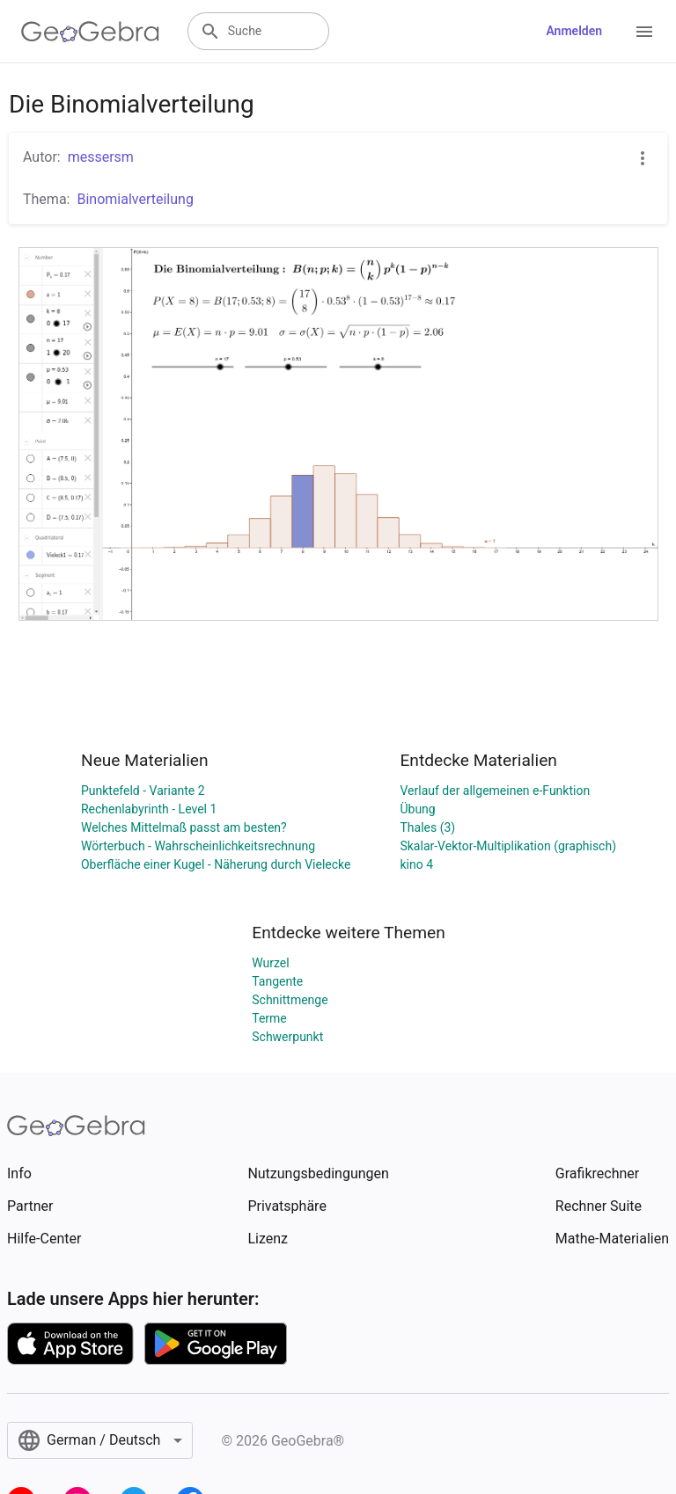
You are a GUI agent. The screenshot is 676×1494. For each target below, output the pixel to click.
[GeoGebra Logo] (90, 31)
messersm (101, 157)
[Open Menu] (644, 31)
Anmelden (574, 31)
